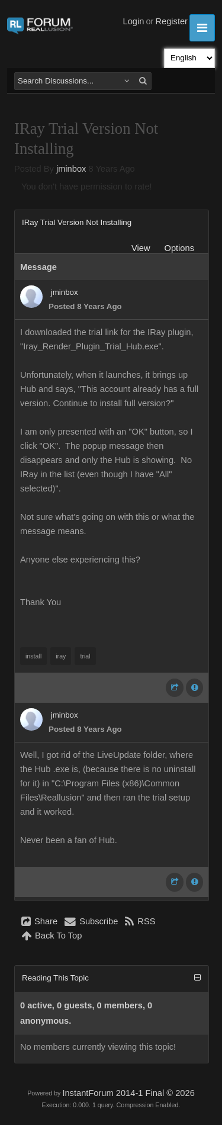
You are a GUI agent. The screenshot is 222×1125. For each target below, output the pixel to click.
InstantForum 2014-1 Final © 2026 (128, 1093)
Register (171, 21)
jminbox (71, 168)
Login (133, 21)
